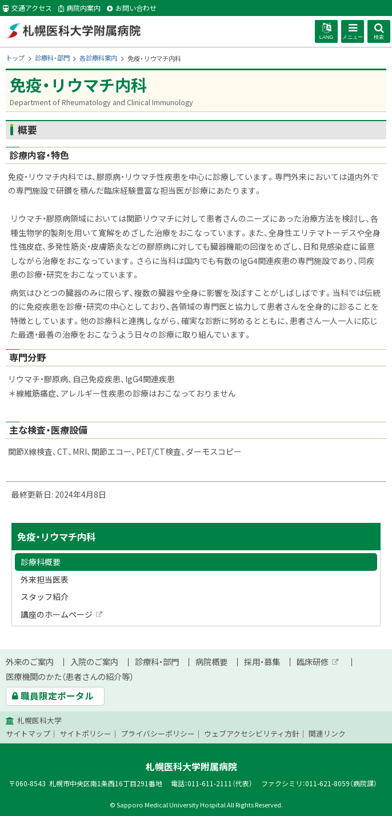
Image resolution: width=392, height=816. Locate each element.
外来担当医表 (45, 579)
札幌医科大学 (39, 720)
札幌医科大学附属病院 (73, 30)
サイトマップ (28, 733)
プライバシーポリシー (158, 733)
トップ (15, 58)
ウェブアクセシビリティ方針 (251, 733)
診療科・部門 (52, 58)
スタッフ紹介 (45, 596)
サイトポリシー (85, 733)
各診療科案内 (98, 58)
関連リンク (327, 733)
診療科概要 (41, 561)
